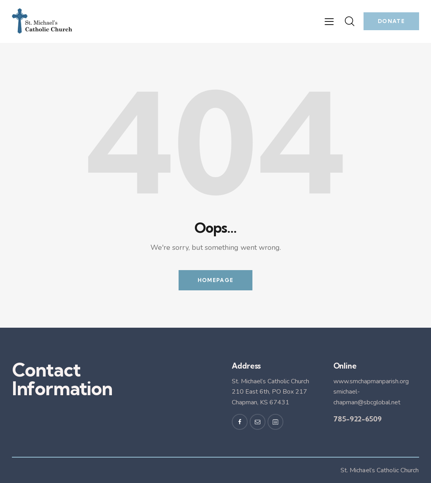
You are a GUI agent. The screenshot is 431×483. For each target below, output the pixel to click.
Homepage (215, 280)
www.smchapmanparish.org (371, 381)
